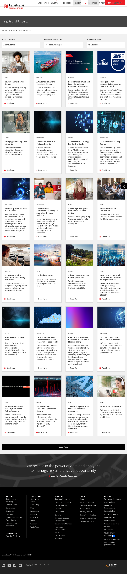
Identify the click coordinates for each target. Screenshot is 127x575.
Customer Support (87, 504)
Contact (117, 12)
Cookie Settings (110, 519)
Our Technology (61, 507)
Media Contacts (86, 510)
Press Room (59, 514)
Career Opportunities (88, 517)
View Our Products (13, 538)
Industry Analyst (86, 514)
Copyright (29, 566)
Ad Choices (108, 531)
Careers (58, 510)
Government (10, 510)
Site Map (58, 540)
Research (34, 519)
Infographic (34, 513)
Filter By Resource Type (53, 39)
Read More (11, 105)
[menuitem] (64, 12)
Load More (63, 449)
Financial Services (12, 507)
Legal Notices (109, 504)
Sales (82, 501)
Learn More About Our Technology (64, 478)
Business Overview (62, 501)
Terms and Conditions (112, 501)
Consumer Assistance (88, 507)
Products (64, 12)
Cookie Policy (109, 523)
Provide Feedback (87, 523)
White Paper (35, 529)
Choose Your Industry (44, 12)
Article (32, 503)
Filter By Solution (94, 39)
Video (32, 523)
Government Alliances (63, 526)
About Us (103, 12)
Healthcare (10, 513)
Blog (32, 510)
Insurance (9, 516)
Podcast (33, 516)
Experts (58, 517)
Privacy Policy (109, 513)
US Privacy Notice (111, 516)
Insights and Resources (84, 12)
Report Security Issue (88, 520)
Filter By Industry (8, 39)
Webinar (33, 526)
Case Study (34, 507)
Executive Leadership (63, 504)
